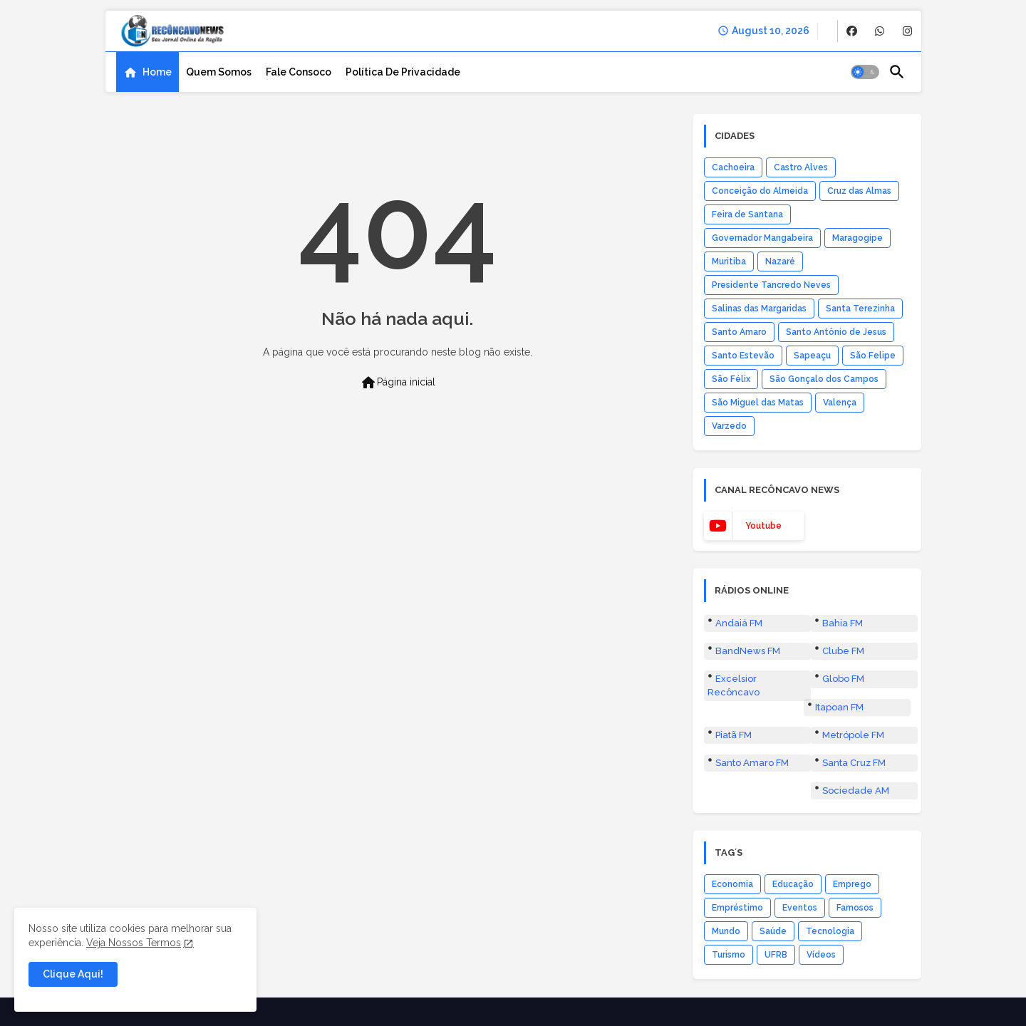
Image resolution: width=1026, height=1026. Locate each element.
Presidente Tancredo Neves (771, 285)
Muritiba (729, 261)
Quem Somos (219, 72)
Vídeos (821, 955)
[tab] (147, 72)
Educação (793, 884)
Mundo (726, 931)
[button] (865, 72)
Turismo (728, 955)
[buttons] (852, 31)
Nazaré (780, 261)
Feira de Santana (747, 214)
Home (157, 72)
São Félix (731, 379)
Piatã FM (733, 735)
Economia (732, 884)
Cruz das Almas (859, 191)
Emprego (852, 884)
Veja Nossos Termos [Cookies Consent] (133, 942)
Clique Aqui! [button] (73, 974)
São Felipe (873, 356)
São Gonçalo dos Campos (824, 379)
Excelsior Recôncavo (734, 685)
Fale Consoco (298, 72)
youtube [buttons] (763, 526)
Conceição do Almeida (760, 191)
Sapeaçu (812, 356)
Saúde (773, 931)
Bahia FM (842, 623)
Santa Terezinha (860, 309)
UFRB (776, 955)
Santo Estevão (743, 356)
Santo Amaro (739, 332)
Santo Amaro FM (752, 762)
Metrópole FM (853, 735)
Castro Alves (801, 167)
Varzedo (729, 426)
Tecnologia (830, 931)
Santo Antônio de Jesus (836, 332)
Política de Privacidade (403, 72)
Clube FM (843, 651)
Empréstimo (737, 908)
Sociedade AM (855, 790)
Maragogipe (857, 238)
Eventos (799, 908)
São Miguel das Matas (758, 403)
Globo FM (843, 678)
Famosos (855, 908)
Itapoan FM (839, 707)
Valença (839, 403)
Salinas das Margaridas (759, 309)
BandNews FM (747, 651)
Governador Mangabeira (762, 238)
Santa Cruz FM (854, 762)
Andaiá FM (738, 623)
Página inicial (397, 382)
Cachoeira (733, 167)
